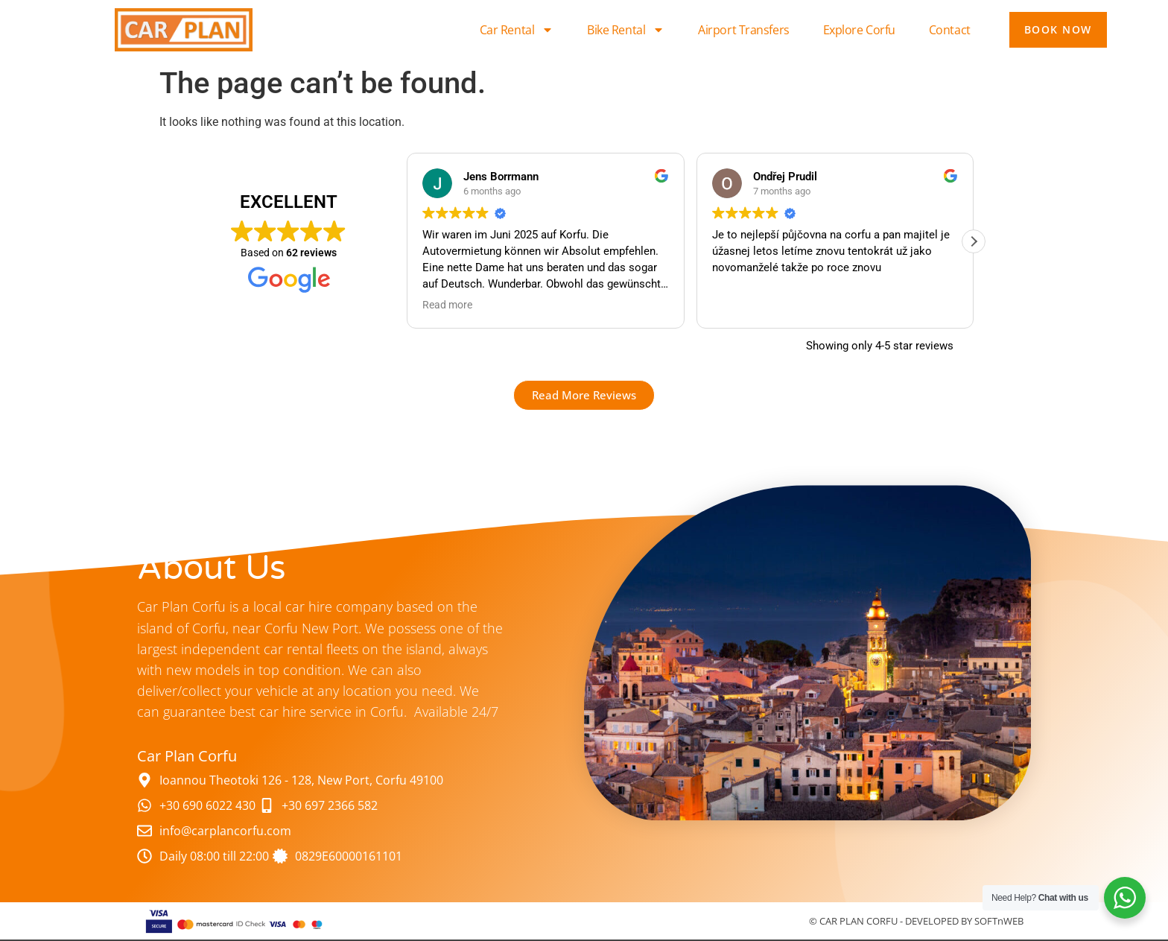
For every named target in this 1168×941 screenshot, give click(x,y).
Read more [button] (447, 305)
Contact (950, 30)
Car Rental (517, 29)
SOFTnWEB (998, 921)
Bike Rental (625, 29)
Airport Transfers (743, 30)
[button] (973, 241)
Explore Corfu (859, 30)
